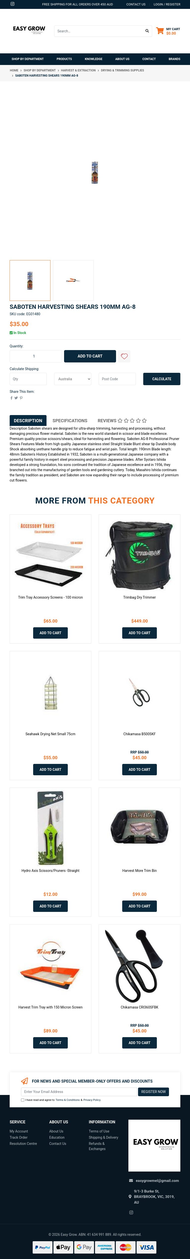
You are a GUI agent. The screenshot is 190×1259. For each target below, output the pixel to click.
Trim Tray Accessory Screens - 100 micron (50, 597)
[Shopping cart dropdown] (168, 31)
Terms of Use (99, 1131)
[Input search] (98, 31)
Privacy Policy (91, 1100)
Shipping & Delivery (103, 1137)
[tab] (28, 420)
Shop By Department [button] (28, 59)
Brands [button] (174, 59)
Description (28, 420)
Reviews (122, 420)
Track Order (18, 1137)
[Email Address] (79, 1092)
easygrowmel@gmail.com (157, 1180)
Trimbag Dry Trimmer (139, 597)
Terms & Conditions (68, 1100)
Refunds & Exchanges (97, 1146)
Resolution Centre (23, 1144)
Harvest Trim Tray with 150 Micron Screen (50, 1007)
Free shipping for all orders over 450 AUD (77, 4)
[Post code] (117, 379)
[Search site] (147, 31)
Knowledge (93, 59)
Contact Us (57, 1144)
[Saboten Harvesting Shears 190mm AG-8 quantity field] (36, 356)
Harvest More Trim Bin (139, 871)
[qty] (28, 379)
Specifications (70, 420)
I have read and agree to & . (61, 1100)
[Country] (72, 379)
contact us (135, 4)
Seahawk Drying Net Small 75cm (50, 734)
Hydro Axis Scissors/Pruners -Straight (50, 871)
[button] (124, 356)
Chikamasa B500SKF (139, 734)
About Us (122, 59)
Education (57, 1137)
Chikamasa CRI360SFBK (139, 1007)
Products (64, 59)
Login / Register (167, 4)
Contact (149, 59)
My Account (19, 1131)
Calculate (161, 379)
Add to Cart (90, 356)
